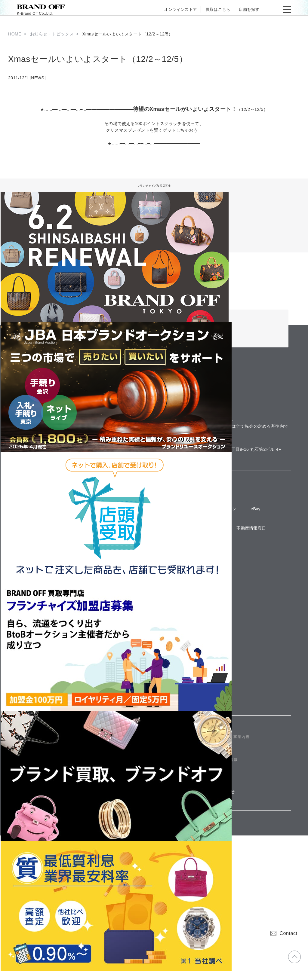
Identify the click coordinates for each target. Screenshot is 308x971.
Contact (283, 933)
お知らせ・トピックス (52, 34)
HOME (14, 34)
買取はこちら (208, 9)
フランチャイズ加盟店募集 (154, 185)
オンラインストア (163, 9)
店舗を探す (246, 9)
